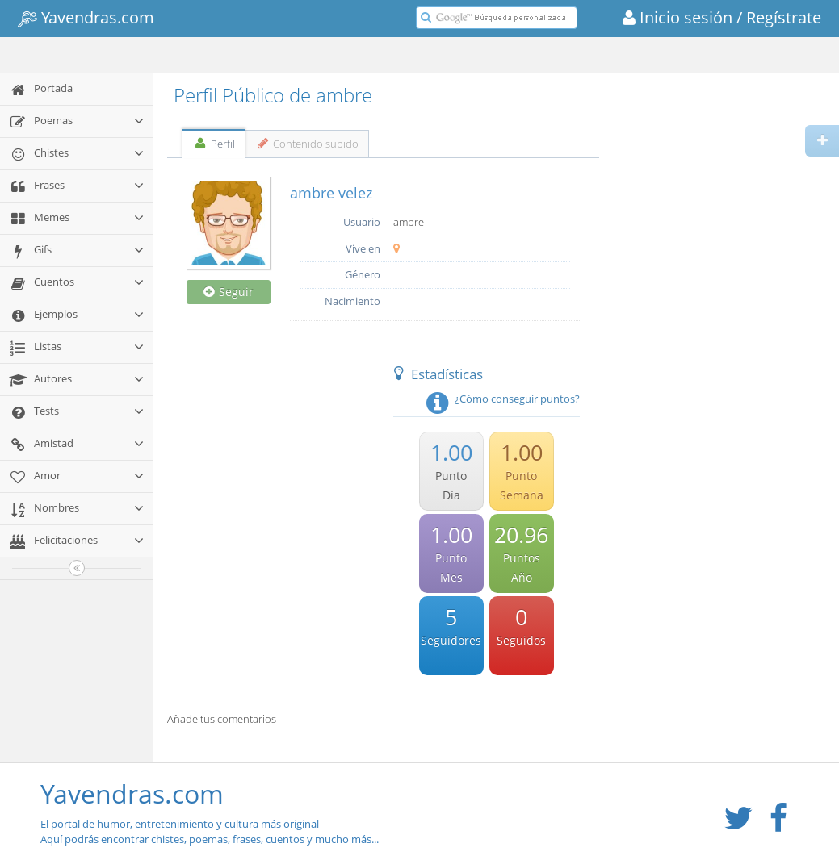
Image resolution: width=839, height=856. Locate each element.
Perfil (213, 143)
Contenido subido (307, 143)
